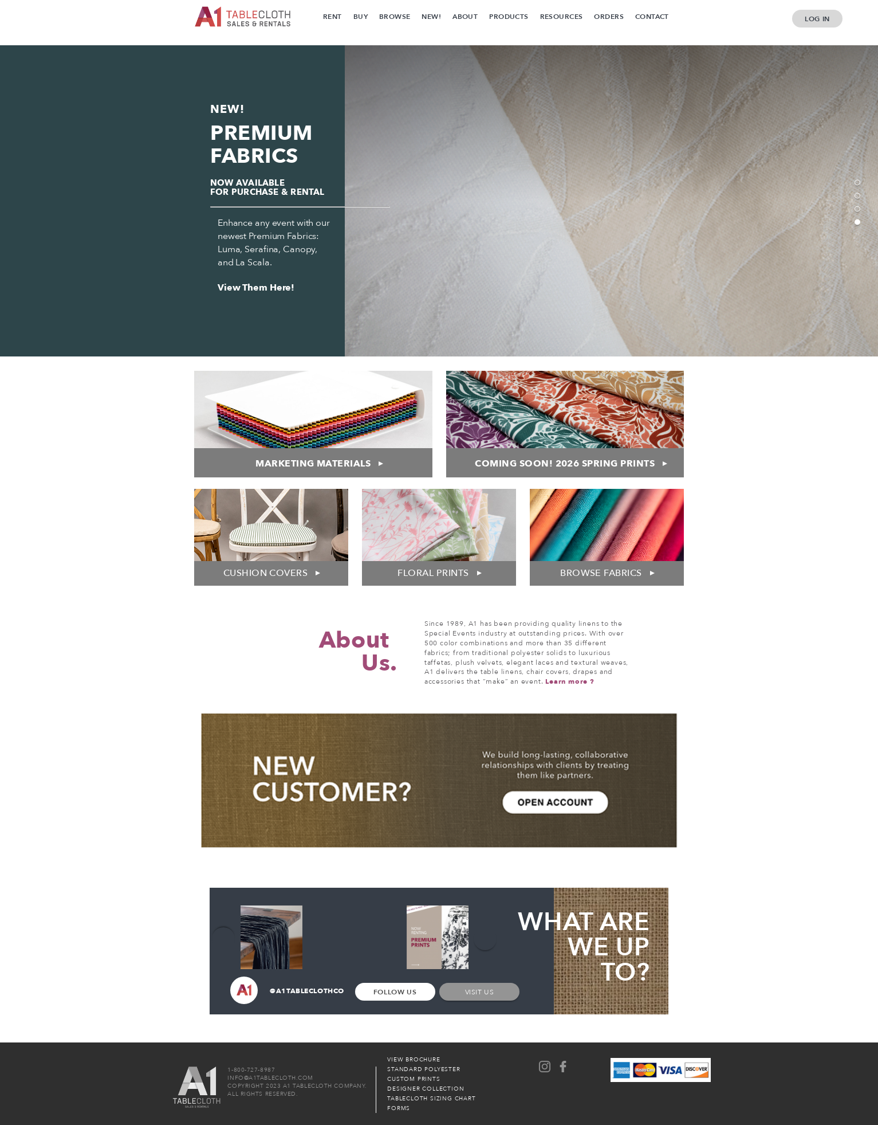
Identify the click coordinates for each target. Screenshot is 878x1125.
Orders (609, 16)
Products (508, 16)
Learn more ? (569, 681)
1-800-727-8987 (251, 1070)
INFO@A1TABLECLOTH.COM (270, 1078)
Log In (817, 18)
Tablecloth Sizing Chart (431, 1099)
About (465, 16)
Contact (652, 16)
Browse (395, 16)
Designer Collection (425, 1089)
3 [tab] (857, 209)
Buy (360, 16)
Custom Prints (413, 1079)
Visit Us (479, 992)
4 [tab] (857, 222)
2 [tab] (857, 196)
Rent (332, 16)
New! (431, 16)
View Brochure (413, 1060)
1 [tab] (857, 183)
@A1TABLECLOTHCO (287, 991)
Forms (398, 1108)
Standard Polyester (423, 1069)
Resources (561, 16)
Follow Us (394, 992)
